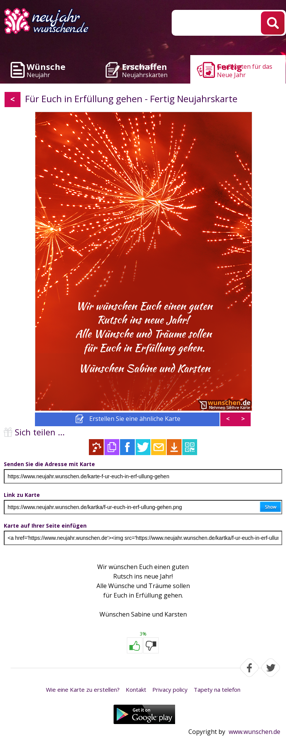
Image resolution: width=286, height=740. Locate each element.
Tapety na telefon (217, 689)
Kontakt (136, 689)
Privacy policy (170, 689)
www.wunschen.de (254, 731)
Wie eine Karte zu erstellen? (83, 689)
